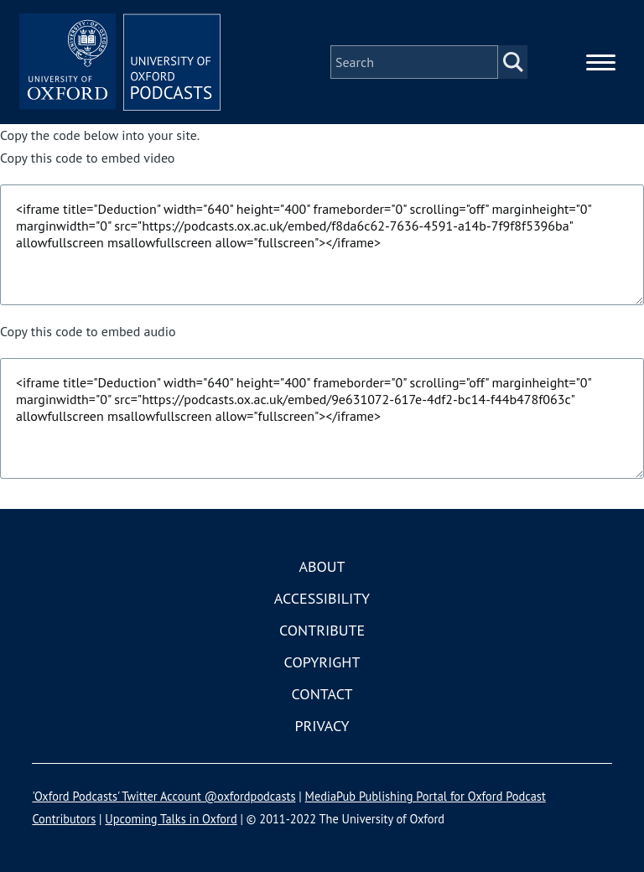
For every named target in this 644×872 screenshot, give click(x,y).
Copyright (322, 662)
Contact (322, 693)
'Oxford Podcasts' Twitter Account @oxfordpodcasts (163, 796)
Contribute (322, 630)
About (322, 566)
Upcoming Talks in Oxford (170, 819)
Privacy (321, 725)
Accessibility (322, 598)
